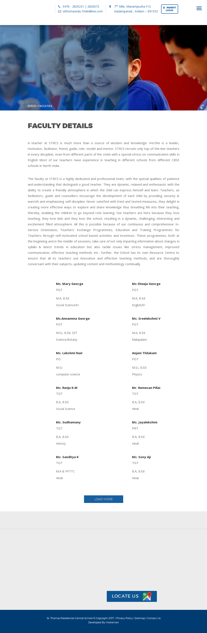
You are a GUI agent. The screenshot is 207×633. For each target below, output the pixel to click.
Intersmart (112, 622)
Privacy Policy (124, 618)
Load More (104, 499)
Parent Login (169, 9)
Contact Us (153, 618)
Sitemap (140, 618)
